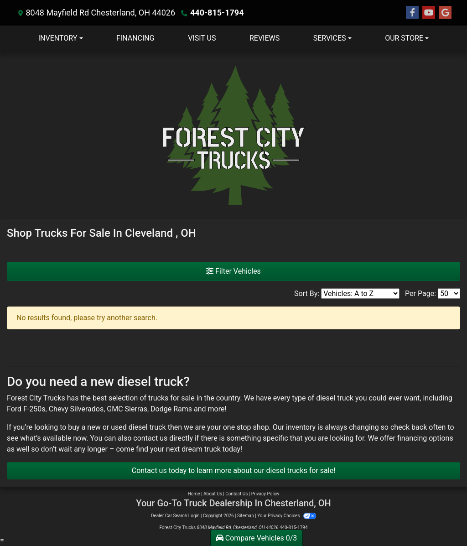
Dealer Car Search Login (175, 515)
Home (194, 493)
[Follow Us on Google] (445, 13)
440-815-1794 (217, 12)
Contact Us (236, 493)
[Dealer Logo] (233, 135)
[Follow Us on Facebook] (412, 13)
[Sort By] (360, 293)
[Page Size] (449, 293)
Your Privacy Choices (286, 515)
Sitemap (245, 515)
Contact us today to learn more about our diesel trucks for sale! (234, 470)
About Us (212, 493)
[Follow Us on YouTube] (428, 13)
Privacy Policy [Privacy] (265, 493)
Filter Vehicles (233, 271)
